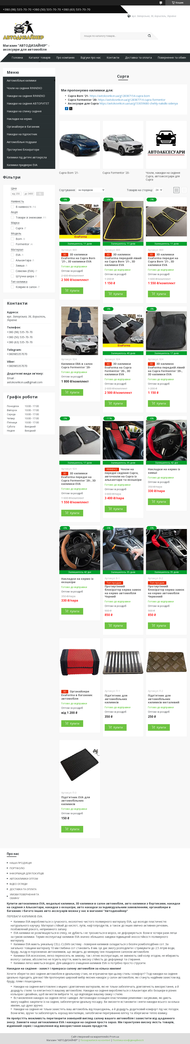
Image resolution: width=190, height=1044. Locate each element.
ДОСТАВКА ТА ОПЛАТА (23, 889)
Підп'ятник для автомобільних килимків (116, 699)
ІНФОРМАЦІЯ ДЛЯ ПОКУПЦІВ (27, 873)
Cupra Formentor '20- (116, 173)
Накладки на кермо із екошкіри (77, 580)
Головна (17, 57)
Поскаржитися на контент (95, 1040)
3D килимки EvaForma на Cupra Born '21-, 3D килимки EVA (78, 258)
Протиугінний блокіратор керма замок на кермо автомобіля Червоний (166, 591)
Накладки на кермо (19, 119)
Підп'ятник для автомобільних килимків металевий (163, 699)
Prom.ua (114, 1036)
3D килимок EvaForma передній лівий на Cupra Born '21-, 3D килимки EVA (123, 260)
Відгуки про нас (90, 57)
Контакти (113, 57)
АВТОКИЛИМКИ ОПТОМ (24, 878)
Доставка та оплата (138, 57)
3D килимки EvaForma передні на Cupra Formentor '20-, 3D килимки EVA (78, 478)
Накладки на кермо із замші (164, 471)
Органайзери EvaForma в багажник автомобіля (76, 695)
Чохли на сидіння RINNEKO (24, 88)
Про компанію (65, 57)
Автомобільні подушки (22, 142)
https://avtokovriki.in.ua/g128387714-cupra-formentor (131, 100)
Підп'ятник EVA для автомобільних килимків (75, 800)
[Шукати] (149, 35)
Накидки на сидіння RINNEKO (26, 96)
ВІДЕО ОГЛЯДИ (18, 884)
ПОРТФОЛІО (17, 868)
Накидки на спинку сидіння (24, 111)
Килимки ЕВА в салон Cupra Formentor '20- (76, 365)
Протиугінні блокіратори (23, 149)
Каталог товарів (39, 57)
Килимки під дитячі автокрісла (27, 157)
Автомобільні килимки (21, 80)
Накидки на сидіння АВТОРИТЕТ (28, 103)
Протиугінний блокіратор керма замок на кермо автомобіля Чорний (123, 591)
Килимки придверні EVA (22, 165)
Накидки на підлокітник (22, 134)
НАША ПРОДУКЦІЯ (21, 863)
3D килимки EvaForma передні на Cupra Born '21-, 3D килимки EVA (163, 260)
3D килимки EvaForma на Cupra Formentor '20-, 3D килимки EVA (118, 369)
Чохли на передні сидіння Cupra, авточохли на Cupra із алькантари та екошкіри (123, 474)
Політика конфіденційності (128, 1040)
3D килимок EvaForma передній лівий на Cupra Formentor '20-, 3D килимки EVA (166, 369)
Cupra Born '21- (69, 173)
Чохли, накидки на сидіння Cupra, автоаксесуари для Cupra (163, 176)
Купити (74, 290)
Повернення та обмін (172, 57)
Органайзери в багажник (23, 126)
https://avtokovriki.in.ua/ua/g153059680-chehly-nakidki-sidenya (138, 103)
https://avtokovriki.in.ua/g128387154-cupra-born (120, 96)
